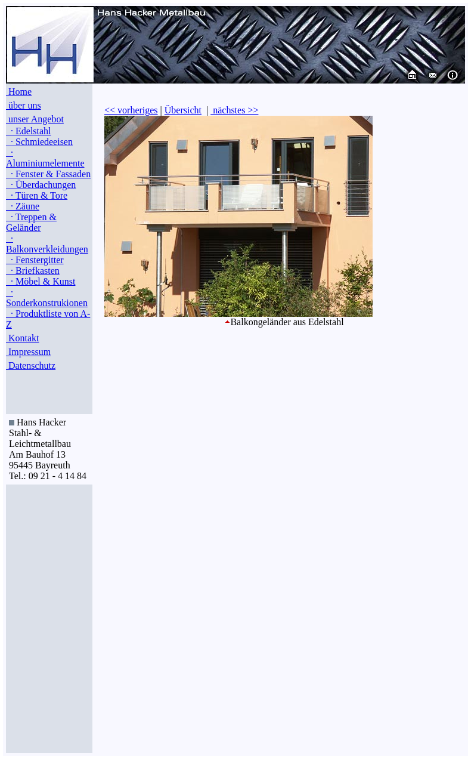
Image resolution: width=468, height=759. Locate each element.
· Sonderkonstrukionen (47, 297)
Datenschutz (30, 365)
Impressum (28, 352)
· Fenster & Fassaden (48, 174)
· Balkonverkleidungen (47, 243)
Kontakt (22, 338)
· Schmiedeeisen (39, 142)
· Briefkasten (33, 271)
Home (19, 92)
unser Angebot (35, 119)
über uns (23, 105)
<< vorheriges (131, 110)
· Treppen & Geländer (31, 222)
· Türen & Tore (36, 195)
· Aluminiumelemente (45, 157)
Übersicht (183, 110)
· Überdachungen (41, 185)
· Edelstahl (28, 131)
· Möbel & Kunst (40, 281)
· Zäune (22, 206)
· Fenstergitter (35, 260)
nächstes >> (234, 110)
